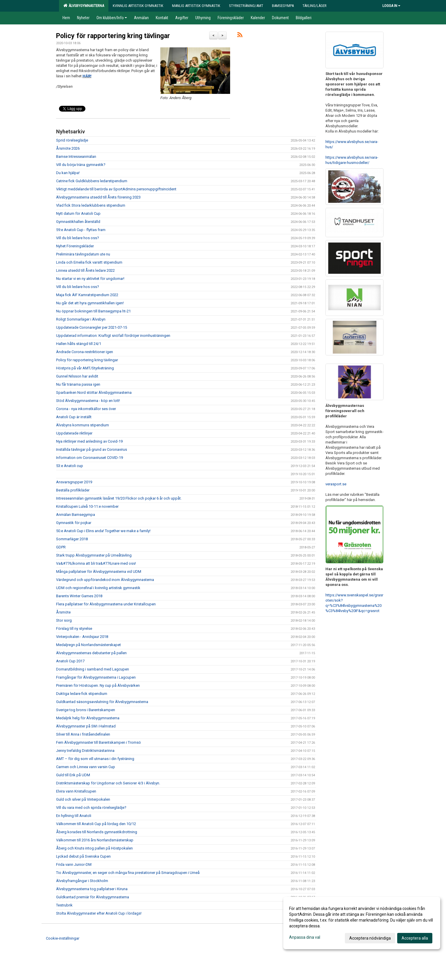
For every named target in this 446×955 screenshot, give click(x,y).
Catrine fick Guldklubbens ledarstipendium (91, 181)
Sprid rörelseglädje (72, 140)
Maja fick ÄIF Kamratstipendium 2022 (87, 295)
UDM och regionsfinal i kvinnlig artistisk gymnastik (98, 588)
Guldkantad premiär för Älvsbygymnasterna (92, 897)
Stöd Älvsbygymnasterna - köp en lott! (88, 400)
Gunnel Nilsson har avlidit (77, 376)
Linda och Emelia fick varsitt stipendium (89, 262)
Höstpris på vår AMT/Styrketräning (85, 368)
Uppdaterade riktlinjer (74, 433)
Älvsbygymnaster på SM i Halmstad (86, 726)
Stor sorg (64, 620)
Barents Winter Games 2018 (79, 596)
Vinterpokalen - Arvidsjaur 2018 (82, 636)
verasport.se (335, 484)
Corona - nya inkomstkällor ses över (86, 409)
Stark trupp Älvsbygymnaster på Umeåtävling (94, 555)
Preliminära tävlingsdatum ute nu (83, 254)
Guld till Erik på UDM (73, 775)
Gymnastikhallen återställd (78, 221)
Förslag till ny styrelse (74, 628)
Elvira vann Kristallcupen (76, 791)
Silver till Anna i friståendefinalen (83, 734)
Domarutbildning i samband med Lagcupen (92, 669)
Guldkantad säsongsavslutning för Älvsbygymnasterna (102, 702)
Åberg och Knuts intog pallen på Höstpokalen (94, 848)
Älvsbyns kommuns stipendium (82, 425)
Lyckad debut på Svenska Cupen (83, 856)
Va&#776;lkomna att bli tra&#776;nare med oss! (96, 563)
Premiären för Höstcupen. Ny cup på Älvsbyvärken (98, 685)
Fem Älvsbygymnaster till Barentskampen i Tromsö (98, 742)
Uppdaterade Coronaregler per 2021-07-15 (91, 327)
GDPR (61, 547)
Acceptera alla (415, 938)
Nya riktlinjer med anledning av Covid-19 (89, 441)
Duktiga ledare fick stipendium (81, 693)
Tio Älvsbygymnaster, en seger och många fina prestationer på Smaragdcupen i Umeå (128, 872)
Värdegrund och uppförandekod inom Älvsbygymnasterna (105, 579)
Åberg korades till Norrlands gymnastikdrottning (96, 832)
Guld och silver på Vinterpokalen (83, 799)
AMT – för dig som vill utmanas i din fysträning (95, 759)
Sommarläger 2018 (72, 539)
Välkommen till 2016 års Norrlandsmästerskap (94, 840)
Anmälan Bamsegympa (75, 514)
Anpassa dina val (304, 937)
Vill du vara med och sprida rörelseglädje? (91, 807)
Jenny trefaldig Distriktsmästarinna (85, 750)
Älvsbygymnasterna (83, 5)
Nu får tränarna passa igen (78, 384)
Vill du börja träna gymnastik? (80, 164)
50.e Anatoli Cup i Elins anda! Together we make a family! (103, 531)
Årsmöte (63, 612)
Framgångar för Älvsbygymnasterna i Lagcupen (96, 677)
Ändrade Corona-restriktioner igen (84, 352)
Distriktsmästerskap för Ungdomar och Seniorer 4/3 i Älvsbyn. (108, 783)
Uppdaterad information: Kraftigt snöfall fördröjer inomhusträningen (113, 335)
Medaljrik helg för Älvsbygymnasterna (87, 718)
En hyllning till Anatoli (73, 815)
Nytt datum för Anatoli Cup (78, 213)
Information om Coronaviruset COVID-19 (89, 457)
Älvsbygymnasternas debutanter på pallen (91, 653)
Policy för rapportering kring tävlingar (113, 36)
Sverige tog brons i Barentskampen (85, 710)
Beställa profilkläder (72, 490)
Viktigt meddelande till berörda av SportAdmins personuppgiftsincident (116, 189)
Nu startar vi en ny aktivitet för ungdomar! (90, 278)
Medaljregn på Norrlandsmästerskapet (88, 645)
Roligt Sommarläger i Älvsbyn (80, 319)
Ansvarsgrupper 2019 (74, 482)
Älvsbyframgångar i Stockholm (82, 881)
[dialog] (361, 923)
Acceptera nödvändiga (370, 938)
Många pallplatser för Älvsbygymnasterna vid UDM (98, 571)
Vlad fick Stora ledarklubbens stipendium (90, 205)
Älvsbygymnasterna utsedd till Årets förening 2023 (98, 197)
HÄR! (87, 76)
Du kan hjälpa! (68, 173)
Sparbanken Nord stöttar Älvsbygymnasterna (94, 392)
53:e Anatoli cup (69, 466)
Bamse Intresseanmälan (76, 156)
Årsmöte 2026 (68, 148)
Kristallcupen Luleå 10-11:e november (87, 506)
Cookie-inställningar (62, 938)
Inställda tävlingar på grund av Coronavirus (91, 449)
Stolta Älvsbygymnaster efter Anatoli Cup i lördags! (99, 913)
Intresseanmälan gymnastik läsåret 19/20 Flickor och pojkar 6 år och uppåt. (119, 498)
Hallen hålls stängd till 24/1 (78, 343)
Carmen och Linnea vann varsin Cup (85, 767)
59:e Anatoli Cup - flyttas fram (80, 230)
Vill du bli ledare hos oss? (77, 238)
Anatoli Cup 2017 (70, 661)
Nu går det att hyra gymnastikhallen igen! (90, 303)
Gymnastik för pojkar (73, 523)
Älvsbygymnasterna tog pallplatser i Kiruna (92, 889)
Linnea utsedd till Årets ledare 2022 (85, 270)
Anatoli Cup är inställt (74, 417)
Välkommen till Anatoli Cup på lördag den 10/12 (96, 824)
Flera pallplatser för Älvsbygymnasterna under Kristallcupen (106, 604)
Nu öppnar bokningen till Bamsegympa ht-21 (93, 311)
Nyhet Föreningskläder (75, 246)
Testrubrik (64, 905)
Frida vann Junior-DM (74, 864)
